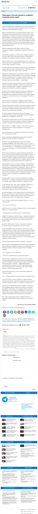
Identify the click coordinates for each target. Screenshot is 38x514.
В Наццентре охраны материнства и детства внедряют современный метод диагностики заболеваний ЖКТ (28, 481)
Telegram (35, 7)
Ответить (17, 348)
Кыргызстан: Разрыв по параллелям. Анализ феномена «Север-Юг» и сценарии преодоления (28, 464)
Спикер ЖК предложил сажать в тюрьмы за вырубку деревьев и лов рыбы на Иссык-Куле (11, 426)
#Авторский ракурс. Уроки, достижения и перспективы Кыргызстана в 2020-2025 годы (10, 487)
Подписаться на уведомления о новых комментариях (13, 378)
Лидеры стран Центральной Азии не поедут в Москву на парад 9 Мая (11, 418)
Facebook (30, 7)
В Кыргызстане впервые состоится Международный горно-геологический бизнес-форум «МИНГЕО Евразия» (8, 462)
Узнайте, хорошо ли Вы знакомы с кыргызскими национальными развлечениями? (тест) (27, 501)
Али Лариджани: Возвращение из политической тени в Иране (26, 461)
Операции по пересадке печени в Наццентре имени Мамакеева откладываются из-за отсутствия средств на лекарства (28, 488)
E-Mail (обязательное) (17, 360)
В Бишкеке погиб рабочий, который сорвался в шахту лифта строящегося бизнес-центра (30, 414)
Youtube (32, 7)
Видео (14, 5)
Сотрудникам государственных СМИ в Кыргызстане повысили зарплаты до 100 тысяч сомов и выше (28, 449)
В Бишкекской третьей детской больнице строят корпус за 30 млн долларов (28, 486)
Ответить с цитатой (24, 348)
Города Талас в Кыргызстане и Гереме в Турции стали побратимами (9, 449)
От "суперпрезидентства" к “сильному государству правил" (27, 469)
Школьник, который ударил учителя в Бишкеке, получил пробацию (8, 440)
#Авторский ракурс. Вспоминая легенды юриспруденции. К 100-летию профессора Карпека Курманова (9, 490)
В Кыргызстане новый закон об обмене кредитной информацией (27, 446)
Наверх (34, 383)
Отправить (6, 381)
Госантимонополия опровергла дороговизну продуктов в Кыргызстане (28, 442)
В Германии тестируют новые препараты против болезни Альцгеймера (28, 478)
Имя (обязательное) (16, 357)
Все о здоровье (26, 5)
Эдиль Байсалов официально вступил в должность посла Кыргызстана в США (11, 414)
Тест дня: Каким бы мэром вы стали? (27, 498)
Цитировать (32, 348)
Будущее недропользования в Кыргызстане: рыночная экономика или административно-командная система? (10, 465)
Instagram (33, 7)
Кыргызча (34, 5)
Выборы (3, 5)
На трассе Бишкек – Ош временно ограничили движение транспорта (27, 424)
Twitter (28, 7)
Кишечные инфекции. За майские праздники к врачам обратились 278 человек (10, 446)
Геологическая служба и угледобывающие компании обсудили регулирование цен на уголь (9, 459)
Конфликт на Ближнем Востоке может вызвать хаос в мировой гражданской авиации (27, 459)
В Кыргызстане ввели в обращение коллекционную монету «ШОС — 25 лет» (28, 440)
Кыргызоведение (19, 5)
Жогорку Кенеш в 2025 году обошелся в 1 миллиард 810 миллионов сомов (9, 442)
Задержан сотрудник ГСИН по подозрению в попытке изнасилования (28, 422)
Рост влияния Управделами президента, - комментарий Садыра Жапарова (11, 422)
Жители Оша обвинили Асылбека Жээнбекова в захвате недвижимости (8, 444)
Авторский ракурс (9, 5)
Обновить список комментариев (11, 351)
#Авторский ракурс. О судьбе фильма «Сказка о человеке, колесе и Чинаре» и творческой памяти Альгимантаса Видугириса (9, 481)
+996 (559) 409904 (25, 325)
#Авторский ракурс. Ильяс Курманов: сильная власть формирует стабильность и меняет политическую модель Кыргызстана (9, 485)
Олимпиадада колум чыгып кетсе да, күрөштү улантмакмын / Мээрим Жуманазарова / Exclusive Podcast (27, 401)
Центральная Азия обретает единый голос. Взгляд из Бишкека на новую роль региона (12, 430)
